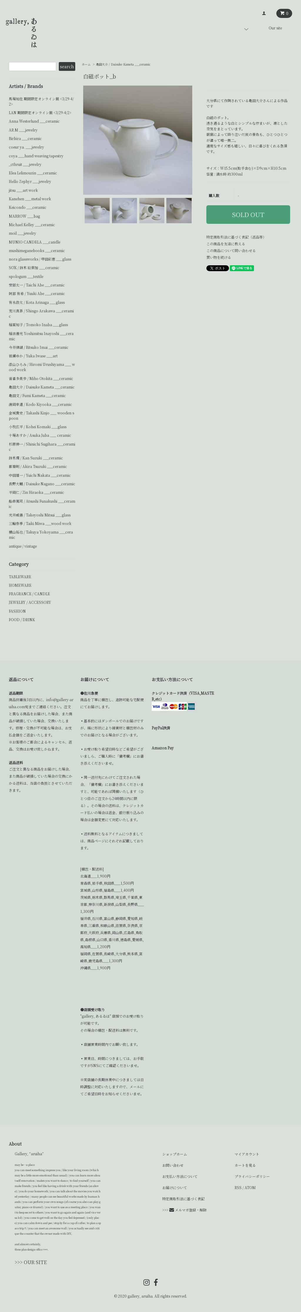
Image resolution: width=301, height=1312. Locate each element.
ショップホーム (174, 1153)
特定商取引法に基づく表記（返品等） (236, 236)
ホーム (86, 64)
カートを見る (245, 1165)
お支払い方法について (180, 1176)
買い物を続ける (218, 257)
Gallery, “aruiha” (29, 1153)
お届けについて (174, 1187)
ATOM (250, 1187)
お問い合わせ (172, 1165)
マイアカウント (247, 1153)
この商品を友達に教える (225, 243)
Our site (275, 27)
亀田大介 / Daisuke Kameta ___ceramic (123, 64)
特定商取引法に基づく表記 (183, 1198)
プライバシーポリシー (252, 1176)
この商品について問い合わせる (231, 250)
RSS (238, 1187)
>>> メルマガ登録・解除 (184, 1209)
